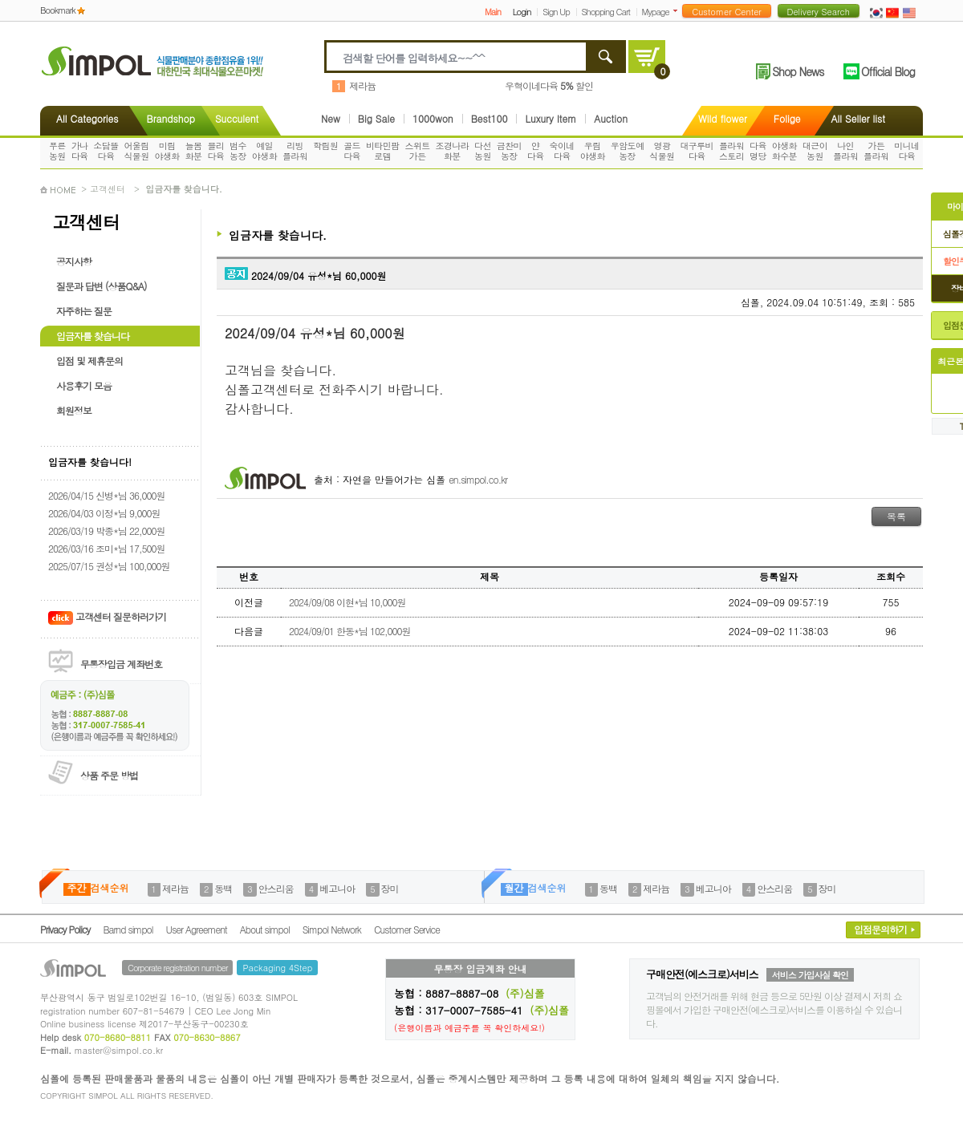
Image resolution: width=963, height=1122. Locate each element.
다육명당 (758, 151)
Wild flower (722, 118)
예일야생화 (264, 151)
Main (493, 12)
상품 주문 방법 (109, 775)
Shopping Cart (606, 12)
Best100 (489, 119)
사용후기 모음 (84, 385)
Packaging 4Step (277, 968)
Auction (611, 119)
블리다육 (215, 151)
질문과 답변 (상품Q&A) (101, 286)
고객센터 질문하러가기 (107, 616)
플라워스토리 (731, 151)
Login (522, 12)
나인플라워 (845, 151)
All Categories (87, 118)
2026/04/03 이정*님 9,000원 (104, 513)
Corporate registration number (177, 968)
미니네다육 (906, 151)
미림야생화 (167, 151)
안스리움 (276, 888)
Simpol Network (332, 929)
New (330, 119)
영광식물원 (661, 151)
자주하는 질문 (84, 311)
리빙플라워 (294, 151)
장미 (390, 888)
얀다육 (535, 151)
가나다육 (79, 151)
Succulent (236, 118)
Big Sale (376, 119)
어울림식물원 (136, 151)
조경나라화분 (452, 151)
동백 (223, 888)
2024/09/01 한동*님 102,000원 (349, 631)
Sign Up (556, 12)
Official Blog (888, 71)
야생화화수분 (784, 151)
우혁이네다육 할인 (549, 85)
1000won (432, 119)
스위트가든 (416, 151)
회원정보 (73, 410)
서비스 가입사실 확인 (810, 975)
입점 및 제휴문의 (89, 360)
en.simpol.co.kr (478, 479)
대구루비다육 (696, 151)
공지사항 (73, 261)
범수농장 (238, 151)
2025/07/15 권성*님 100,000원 (108, 566)
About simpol (265, 929)
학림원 (325, 146)
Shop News (797, 71)
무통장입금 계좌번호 (121, 663)
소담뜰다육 (105, 151)
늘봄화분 (193, 151)
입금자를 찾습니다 (92, 335)
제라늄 (362, 85)
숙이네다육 (562, 151)
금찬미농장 (509, 151)
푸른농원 (57, 151)
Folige (787, 118)
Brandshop (170, 118)
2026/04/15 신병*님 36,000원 (106, 495)
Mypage (655, 12)
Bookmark (57, 10)
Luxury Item (550, 119)
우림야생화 (592, 151)
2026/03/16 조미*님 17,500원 (106, 548)
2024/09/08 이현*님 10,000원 (347, 602)
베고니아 (337, 888)
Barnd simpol (127, 929)
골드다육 (351, 151)
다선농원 (482, 151)
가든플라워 (875, 151)
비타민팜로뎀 (383, 151)
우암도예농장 (627, 151)
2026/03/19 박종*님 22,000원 (106, 530)
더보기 (678, 11)
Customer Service (407, 929)
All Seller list (858, 118)
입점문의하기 (880, 929)
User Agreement (196, 929)
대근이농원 (814, 151)
